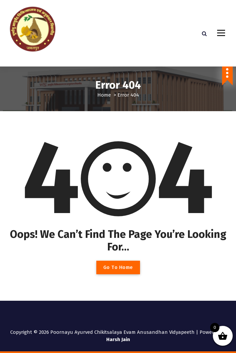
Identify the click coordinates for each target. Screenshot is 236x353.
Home (104, 95)
